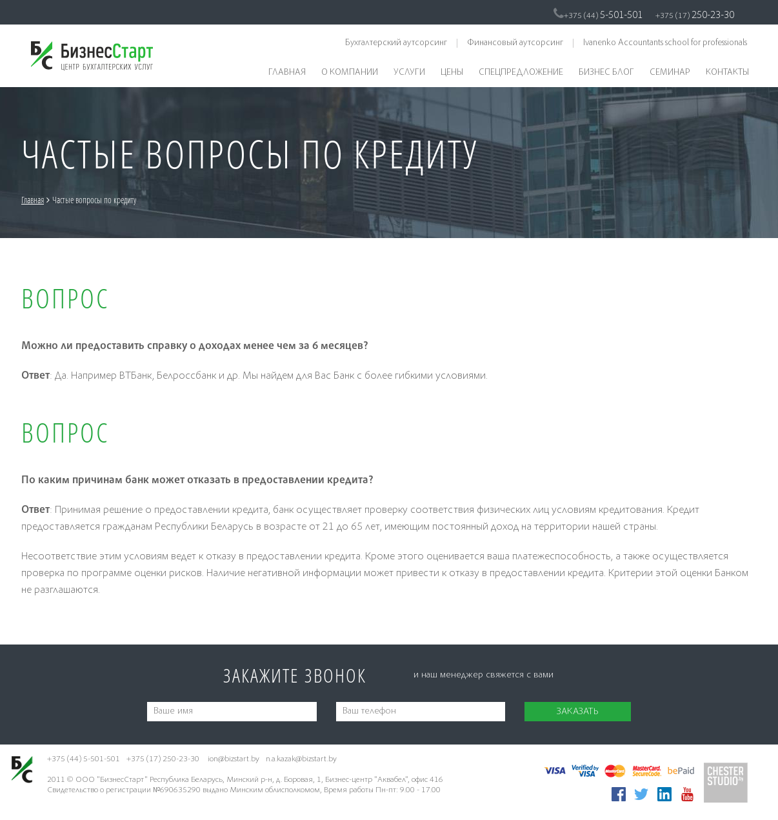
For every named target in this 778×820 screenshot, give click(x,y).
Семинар (670, 72)
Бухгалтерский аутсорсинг (396, 43)
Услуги (409, 72)
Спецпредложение (521, 72)
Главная (287, 72)
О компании (349, 72)
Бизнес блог (606, 72)
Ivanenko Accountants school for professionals (665, 43)
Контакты (727, 72)
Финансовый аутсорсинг (515, 43)
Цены (452, 72)
